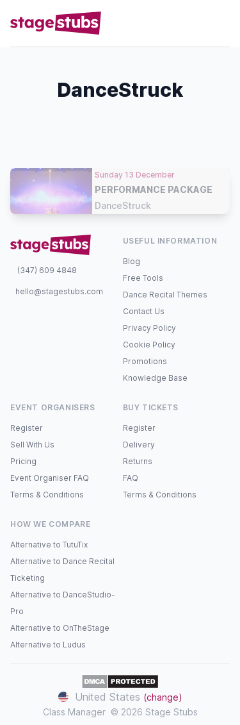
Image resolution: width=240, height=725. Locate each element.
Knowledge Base (155, 378)
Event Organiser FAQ (49, 478)
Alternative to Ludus (48, 644)
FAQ (130, 478)
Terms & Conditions (47, 494)
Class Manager (74, 711)
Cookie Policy (149, 344)
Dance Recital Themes (165, 294)
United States (120, 696)
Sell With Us (32, 444)
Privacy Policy (149, 328)
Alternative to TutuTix (49, 544)
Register (26, 428)
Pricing (23, 461)
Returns (137, 461)
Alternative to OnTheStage (59, 628)
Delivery (139, 444)
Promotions (145, 361)
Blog (131, 261)
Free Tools (143, 278)
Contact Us (143, 311)
